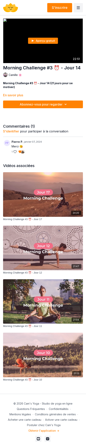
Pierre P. (17, 141)
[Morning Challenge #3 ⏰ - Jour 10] (43, 380)
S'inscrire (59, 8)
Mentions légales (20, 414)
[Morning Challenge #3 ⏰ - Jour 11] (43, 326)
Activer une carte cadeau (61, 419)
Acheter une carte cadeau (24, 419)
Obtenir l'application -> (43, 430)
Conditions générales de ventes (55, 414)
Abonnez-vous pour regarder (44, 104)
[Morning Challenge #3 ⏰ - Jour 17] (43, 219)
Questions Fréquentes (31, 409)
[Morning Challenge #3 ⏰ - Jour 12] (43, 273)
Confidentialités (58, 409)
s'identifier (11, 131)
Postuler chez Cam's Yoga (44, 425)
